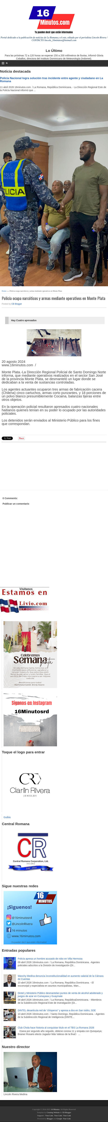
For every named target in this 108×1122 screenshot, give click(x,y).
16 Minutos (55, 1109)
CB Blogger (16, 304)
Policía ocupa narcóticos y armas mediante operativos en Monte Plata (53, 298)
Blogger (50, 1119)
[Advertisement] (28, 465)
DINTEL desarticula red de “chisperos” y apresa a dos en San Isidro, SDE (57, 1010)
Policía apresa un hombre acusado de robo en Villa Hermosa (50, 958)
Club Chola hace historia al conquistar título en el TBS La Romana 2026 (56, 1027)
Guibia (7, 817)
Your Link (49, 1115)
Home (4, 291)
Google (59, 1119)
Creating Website (53, 1112)
